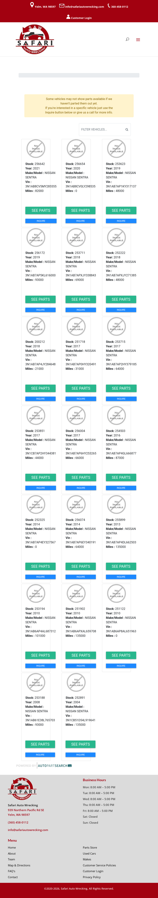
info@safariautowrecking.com (84, 6)
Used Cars (89, 853)
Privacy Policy (92, 877)
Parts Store (90, 847)
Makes (87, 859)
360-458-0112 (119, 6)
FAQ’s (11, 871)
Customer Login (81, 18)
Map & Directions (19, 865)
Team (11, 859)
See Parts (41, 210)
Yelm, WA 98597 (45, 6)
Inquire (41, 221)
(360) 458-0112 (18, 822)
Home (12, 847)
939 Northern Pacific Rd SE (26, 810)
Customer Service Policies (99, 865)
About (12, 853)
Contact (13, 877)
